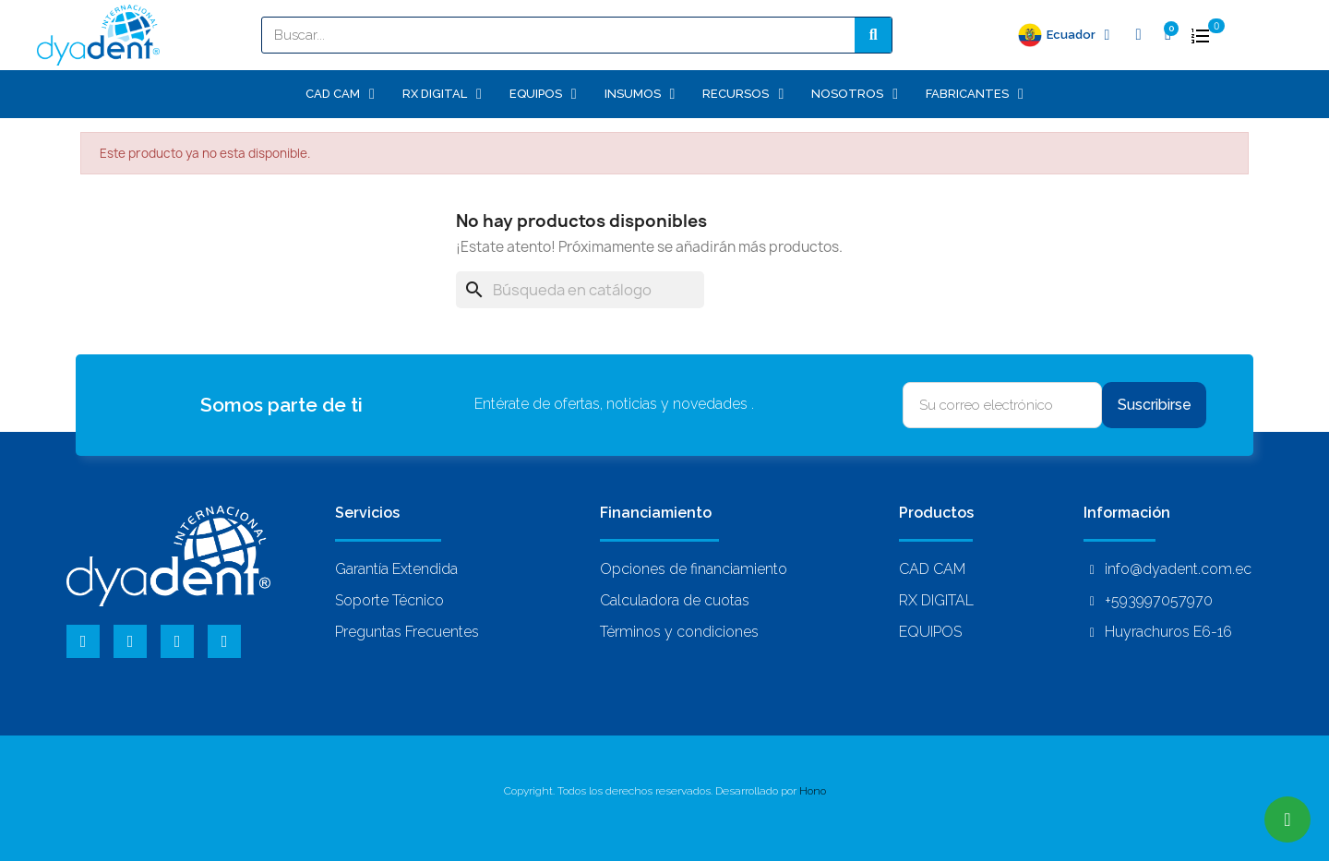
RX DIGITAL (442, 94)
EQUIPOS (543, 94)
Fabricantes (975, 94)
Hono (812, 790)
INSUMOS (640, 94)
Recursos (743, 94)
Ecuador (1078, 35)
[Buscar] (580, 289)
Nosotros (854, 94)
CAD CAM (340, 94)
